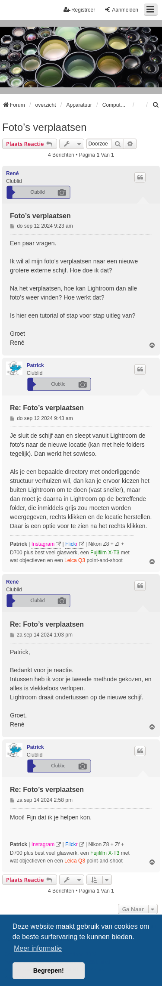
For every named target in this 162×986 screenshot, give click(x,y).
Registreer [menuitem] (79, 9)
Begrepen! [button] (48, 970)
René (12, 173)
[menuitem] (156, 105)
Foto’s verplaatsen (44, 127)
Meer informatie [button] (38, 948)
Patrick (35, 365)
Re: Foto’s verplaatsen (47, 407)
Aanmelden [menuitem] (121, 9)
